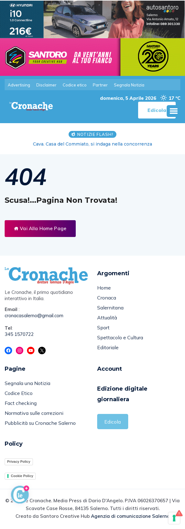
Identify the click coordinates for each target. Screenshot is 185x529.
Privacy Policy (18, 461)
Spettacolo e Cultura (120, 337)
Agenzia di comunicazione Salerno (130, 516)
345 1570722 (19, 334)
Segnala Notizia (129, 84)
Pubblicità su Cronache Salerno (40, 423)
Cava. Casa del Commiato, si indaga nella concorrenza (92, 144)
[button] (173, 111)
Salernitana (110, 307)
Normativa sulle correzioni (34, 413)
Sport (103, 327)
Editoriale (108, 347)
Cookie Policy (22, 476)
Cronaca (106, 298)
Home (104, 288)
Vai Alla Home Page (40, 228)
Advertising (19, 84)
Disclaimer (46, 84)
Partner (100, 84)
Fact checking (21, 403)
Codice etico (75, 84)
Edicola (112, 422)
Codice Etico (19, 393)
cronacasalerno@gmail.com (34, 315)
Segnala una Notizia (27, 383)
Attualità (107, 317)
